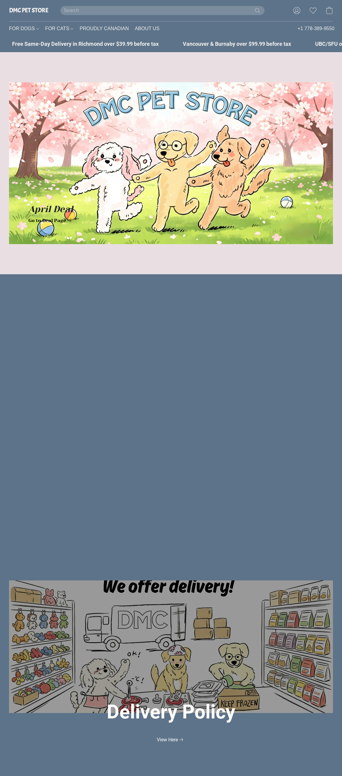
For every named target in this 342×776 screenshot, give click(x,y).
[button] (28, 10)
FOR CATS (59, 28)
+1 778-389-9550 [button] (316, 28)
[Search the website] (257, 10)
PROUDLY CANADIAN (104, 28)
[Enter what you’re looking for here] (162, 10)
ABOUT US (147, 28)
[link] (51, 220)
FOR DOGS (24, 28)
